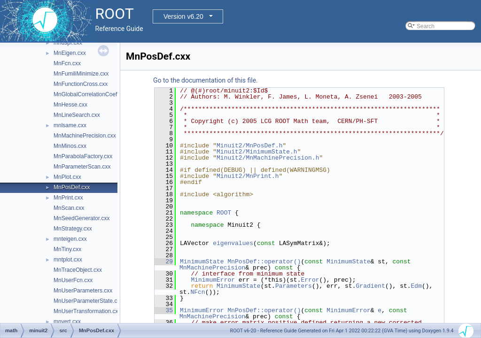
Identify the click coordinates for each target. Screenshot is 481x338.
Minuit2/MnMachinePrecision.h (268, 158)
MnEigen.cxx (70, 53)
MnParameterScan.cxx (82, 166)
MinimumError (213, 280)
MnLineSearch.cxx (77, 115)
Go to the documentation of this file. (205, 80)
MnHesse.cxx (70, 104)
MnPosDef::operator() (264, 261)
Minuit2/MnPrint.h (248, 176)
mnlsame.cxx (70, 125)
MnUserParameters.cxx (83, 290)
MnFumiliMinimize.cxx (81, 73)
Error (310, 280)
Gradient (370, 286)
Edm (416, 286)
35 (164, 310)
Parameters (293, 286)
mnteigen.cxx (70, 239)
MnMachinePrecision (212, 267)
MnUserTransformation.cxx (87, 311)
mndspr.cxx (68, 42)
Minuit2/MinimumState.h (257, 151)
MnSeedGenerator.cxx (81, 218)
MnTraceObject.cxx (78, 270)
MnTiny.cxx (67, 249)
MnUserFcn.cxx (73, 280)
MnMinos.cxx (70, 146)
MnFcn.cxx (67, 63)
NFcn (197, 292)
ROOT (224, 212)
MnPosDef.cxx (72, 187)
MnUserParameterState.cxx (88, 301)
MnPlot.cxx (67, 177)
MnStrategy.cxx (73, 228)
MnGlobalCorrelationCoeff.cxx (91, 94)
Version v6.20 (183, 16)
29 (164, 261)
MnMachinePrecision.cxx (85, 135)
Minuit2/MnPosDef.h (249, 145)
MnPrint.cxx (68, 197)
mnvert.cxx (67, 321)
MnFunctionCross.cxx (81, 84)
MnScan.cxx (69, 208)
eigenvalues (233, 243)
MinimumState (202, 261)
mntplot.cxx (68, 259)
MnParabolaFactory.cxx (83, 156)
